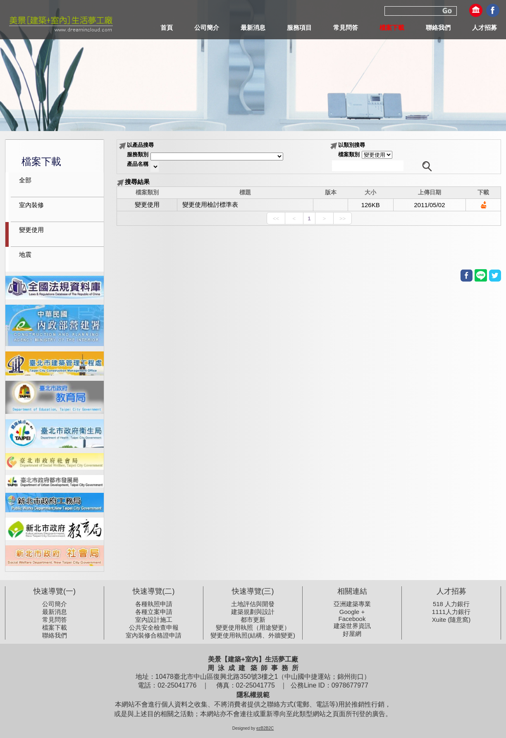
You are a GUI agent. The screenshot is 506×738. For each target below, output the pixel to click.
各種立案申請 (153, 611)
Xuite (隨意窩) (451, 619)
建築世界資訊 (352, 625)
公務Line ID (307, 685)
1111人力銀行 (451, 611)
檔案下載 (54, 627)
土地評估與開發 (252, 603)
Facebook (352, 618)
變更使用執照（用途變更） (253, 627)
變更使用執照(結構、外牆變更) (252, 635)
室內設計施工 (153, 619)
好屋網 (352, 633)
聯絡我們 (54, 635)
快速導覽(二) (154, 591)
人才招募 (451, 591)
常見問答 (54, 619)
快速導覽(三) (253, 591)
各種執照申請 (153, 603)
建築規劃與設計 (252, 611)
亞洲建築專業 (352, 603)
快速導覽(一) (54, 591)
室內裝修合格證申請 (153, 635)
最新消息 (54, 611)
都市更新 (253, 619)
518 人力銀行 (451, 603)
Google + (352, 611)
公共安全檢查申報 (154, 627)
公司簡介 (54, 603)
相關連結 (352, 591)
